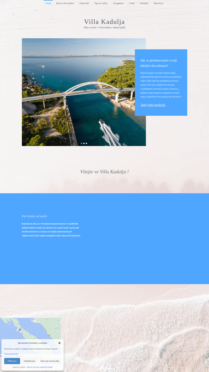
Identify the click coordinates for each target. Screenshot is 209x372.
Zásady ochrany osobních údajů (39, 367)
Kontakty (144, 3)
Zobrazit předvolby (50, 361)
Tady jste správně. (155, 105)
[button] (59, 343)
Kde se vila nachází (65, 3)
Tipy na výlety (101, 3)
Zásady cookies (19, 367)
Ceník (131, 3)
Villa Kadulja (104, 21)
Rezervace (158, 3)
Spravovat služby (11, 354)
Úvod (48, 3)
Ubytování (84, 3)
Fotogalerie (118, 3)
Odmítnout (29, 361)
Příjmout (12, 361)
